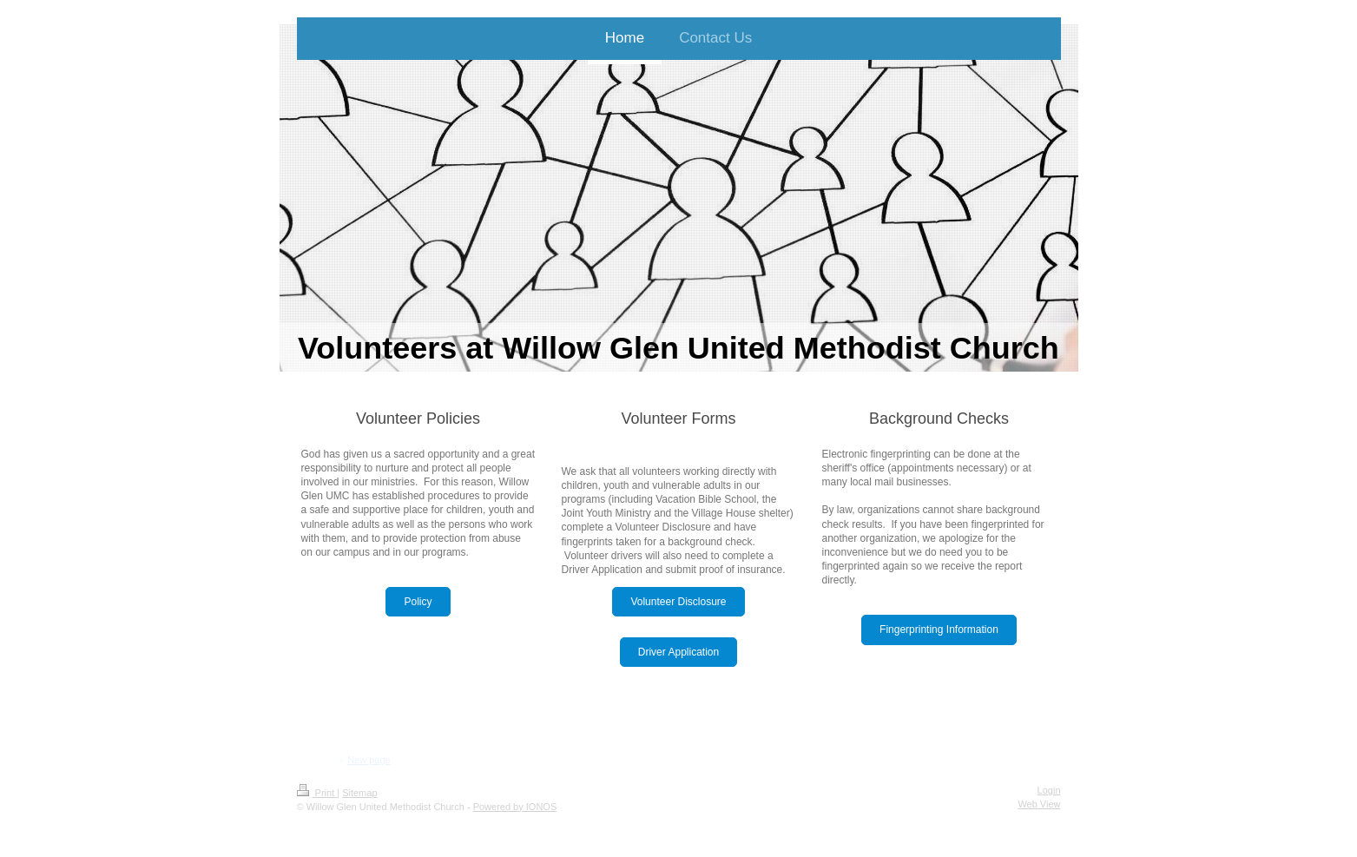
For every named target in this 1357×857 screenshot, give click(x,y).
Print (317, 793)
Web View (1039, 804)
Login (1049, 790)
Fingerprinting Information (938, 629)
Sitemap (359, 793)
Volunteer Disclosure (678, 602)
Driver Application (678, 652)
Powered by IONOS (515, 806)
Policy (417, 602)
